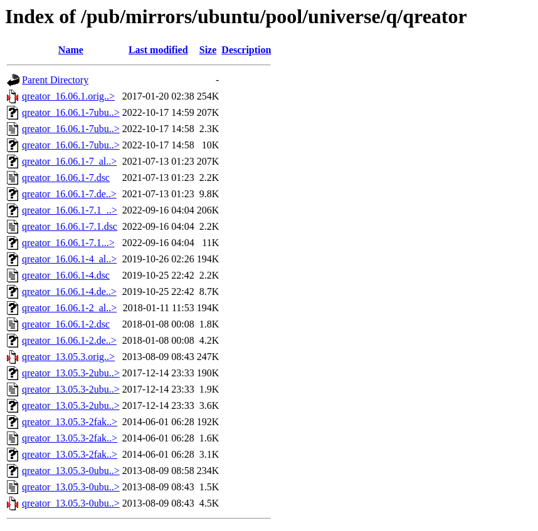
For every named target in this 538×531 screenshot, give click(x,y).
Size (208, 49)
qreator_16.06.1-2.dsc (66, 324)
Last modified (158, 49)
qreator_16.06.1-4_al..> (69, 259)
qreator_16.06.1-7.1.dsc (69, 226)
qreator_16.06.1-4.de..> (69, 291)
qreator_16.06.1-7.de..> (69, 193)
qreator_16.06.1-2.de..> (69, 340)
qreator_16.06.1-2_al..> (69, 307)
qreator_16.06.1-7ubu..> (71, 112)
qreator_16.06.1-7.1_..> (69, 210)
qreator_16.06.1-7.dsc (66, 177)
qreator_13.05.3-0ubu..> (71, 470)
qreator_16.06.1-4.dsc (66, 275)
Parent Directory (55, 80)
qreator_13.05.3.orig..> (68, 356)
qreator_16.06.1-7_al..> (69, 161)
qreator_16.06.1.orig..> (68, 96)
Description (246, 49)
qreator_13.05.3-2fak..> (69, 421)
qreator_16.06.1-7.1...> (68, 242)
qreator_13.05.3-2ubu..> (71, 373)
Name (70, 49)
